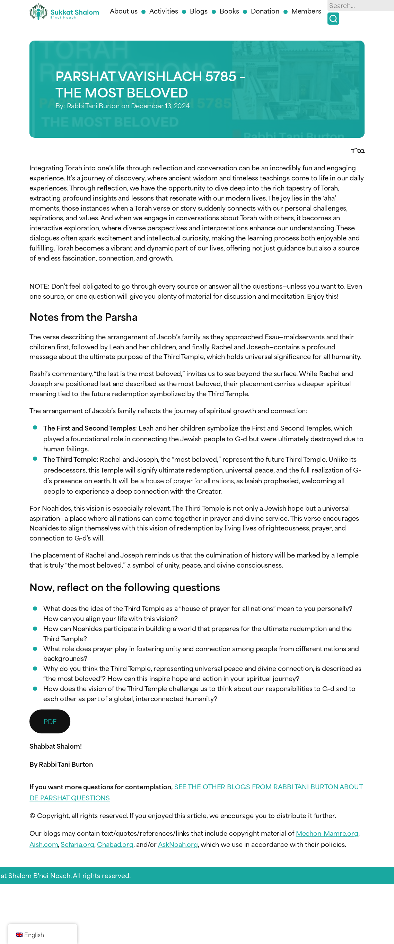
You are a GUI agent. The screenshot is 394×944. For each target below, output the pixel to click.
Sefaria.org (77, 844)
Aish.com (43, 844)
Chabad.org (115, 844)
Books (229, 11)
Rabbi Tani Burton (93, 105)
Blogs (199, 11)
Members (306, 11)
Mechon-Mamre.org (327, 833)
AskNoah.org (178, 844)
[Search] (333, 18)
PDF (50, 721)
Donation (265, 11)
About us (123, 11)
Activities (163, 11)
